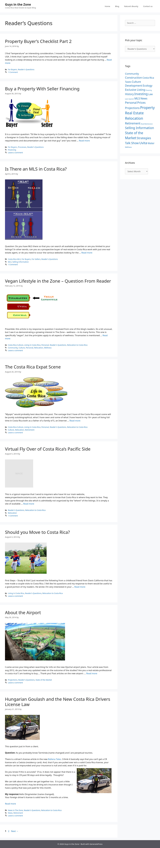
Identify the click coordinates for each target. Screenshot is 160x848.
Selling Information (20, 262)
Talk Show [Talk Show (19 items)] (132, 143)
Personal (45, 345)
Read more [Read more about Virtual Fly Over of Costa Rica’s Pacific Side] (28, 503)
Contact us (147, 6)
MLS (10, 262)
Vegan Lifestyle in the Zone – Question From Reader (58, 281)
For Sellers (36, 259)
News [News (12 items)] (143, 98)
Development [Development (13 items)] (133, 85)
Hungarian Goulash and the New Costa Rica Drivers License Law (57, 701)
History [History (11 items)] (129, 94)
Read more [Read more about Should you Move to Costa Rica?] (79, 586)
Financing (12, 150)
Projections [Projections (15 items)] (132, 108)
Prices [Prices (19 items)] (141, 103)
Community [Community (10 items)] (132, 73)
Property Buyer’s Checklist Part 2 (38, 41)
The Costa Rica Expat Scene (33, 367)
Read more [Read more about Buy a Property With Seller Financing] (84, 140)
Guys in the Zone (18, 4)
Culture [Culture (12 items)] (136, 81)
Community (13, 348)
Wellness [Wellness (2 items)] (128, 147)
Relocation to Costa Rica (77, 345)
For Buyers (12, 69)
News (10, 813)
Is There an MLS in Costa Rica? (36, 169)
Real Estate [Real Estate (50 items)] (134, 112)
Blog (117, 6)
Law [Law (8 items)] (150, 94)
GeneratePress (96, 844)
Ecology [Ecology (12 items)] (147, 85)
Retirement (29, 430)
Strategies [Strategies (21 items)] (144, 138)
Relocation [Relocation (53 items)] (134, 118)
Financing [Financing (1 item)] (149, 90)
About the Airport (23, 612)
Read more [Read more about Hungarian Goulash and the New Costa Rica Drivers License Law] (10, 803)
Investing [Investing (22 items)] (141, 94)
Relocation (38, 348)
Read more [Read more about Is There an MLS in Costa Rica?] (86, 252)
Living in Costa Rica (32, 345)
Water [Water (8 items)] (151, 143)
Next (14, 831)
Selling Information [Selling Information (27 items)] (139, 128)
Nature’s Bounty (131, 6)
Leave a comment (15, 152)
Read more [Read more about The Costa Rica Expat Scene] (75, 420)
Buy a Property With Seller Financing (42, 89)
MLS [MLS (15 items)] (137, 98)
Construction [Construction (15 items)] (133, 77)
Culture (22, 348)
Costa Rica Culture (15, 345)
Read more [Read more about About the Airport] (91, 673)
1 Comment (13, 72)
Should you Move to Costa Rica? (37, 532)
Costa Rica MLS (14, 259)
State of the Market (44, 680)
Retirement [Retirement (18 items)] (132, 123)
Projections (12, 680)
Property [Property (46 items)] (147, 107)
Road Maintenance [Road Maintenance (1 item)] (147, 124)
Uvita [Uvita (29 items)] (143, 143)
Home (107, 6)
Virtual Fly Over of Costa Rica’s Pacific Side (47, 449)
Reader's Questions (26, 69)
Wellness (48, 348)
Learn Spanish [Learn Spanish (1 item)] (129, 99)
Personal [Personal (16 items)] (131, 103)
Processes (22, 147)
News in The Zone (15, 810)
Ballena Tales (54, 759)
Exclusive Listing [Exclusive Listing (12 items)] (135, 89)
